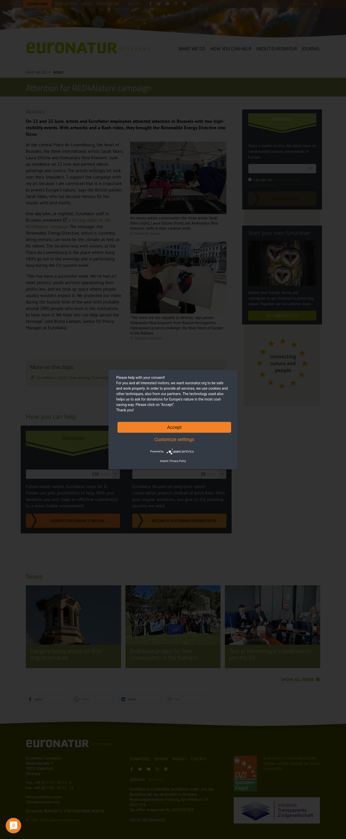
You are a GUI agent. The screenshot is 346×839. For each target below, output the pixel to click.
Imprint (164, 461)
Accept (174, 427)
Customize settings (174, 439)
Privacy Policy (178, 461)
